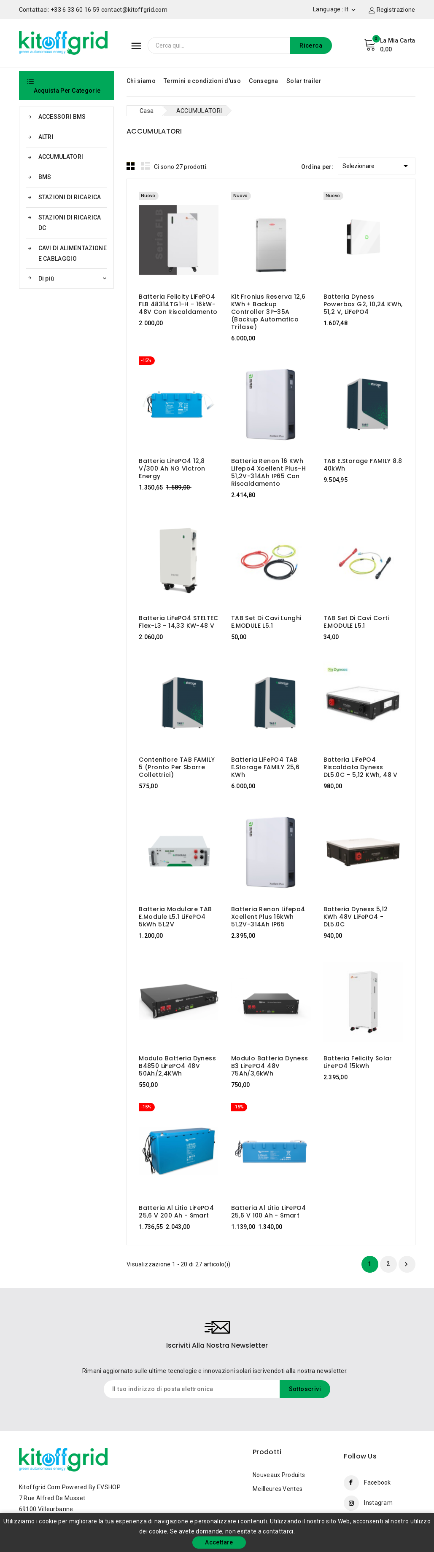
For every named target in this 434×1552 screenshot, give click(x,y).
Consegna (263, 81)
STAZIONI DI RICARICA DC (69, 222)
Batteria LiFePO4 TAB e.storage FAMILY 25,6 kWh (265, 767)
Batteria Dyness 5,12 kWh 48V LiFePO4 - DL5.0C (355, 916)
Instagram (378, 1502)
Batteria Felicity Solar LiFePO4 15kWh (357, 1062)
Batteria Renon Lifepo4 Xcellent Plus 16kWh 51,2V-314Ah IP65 (268, 916)
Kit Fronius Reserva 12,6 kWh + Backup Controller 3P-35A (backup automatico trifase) (268, 312)
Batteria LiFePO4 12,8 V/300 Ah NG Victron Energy (172, 468)
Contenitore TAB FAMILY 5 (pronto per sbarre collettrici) (177, 767)
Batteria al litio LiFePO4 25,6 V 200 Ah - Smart (176, 1211)
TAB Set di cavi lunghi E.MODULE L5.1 (266, 621)
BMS (44, 177)
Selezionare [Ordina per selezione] (376, 164)
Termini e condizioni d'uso (202, 81)
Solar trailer (303, 81)
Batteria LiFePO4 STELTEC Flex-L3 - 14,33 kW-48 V (178, 621)
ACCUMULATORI (61, 156)
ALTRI (46, 137)
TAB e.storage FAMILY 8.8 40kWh (362, 464)
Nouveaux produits (279, 1475)
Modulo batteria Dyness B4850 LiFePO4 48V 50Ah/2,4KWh (177, 1065)
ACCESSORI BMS (62, 116)
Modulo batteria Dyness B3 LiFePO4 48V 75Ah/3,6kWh (269, 1065)
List (145, 166)
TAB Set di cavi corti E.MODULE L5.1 (356, 621)
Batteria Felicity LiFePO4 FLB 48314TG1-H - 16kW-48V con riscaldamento (178, 304)
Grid (131, 166)
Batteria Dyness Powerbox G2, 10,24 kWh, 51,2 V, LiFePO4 (363, 304)
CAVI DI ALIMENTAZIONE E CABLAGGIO (72, 253)
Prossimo (406, 1264)
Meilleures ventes (277, 1488)
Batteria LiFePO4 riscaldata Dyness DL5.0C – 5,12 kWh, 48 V (360, 767)
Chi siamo (141, 81)
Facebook (377, 1482)
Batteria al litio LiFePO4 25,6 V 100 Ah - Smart (268, 1211)
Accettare (219, 1542)
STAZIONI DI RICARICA (69, 197)
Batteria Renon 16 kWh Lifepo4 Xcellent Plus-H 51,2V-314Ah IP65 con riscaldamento (268, 472)
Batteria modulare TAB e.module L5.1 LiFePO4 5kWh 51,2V (175, 916)
